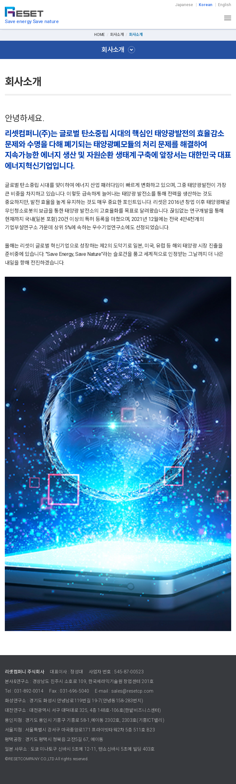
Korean (205, 5)
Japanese (184, 5)
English (224, 5)
